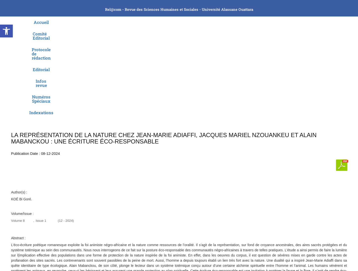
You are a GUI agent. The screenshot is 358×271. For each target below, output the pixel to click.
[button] (6, 31)
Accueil (67, 22)
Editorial (182, 22)
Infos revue (209, 22)
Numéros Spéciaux (247, 22)
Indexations (286, 22)
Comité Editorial (99, 22)
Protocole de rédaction (144, 22)
